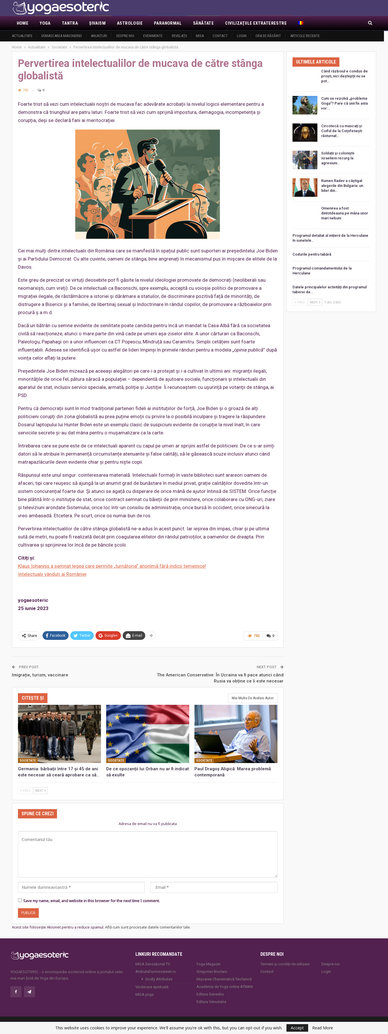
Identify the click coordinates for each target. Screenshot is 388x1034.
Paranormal (168, 23)
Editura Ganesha (210, 993)
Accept (297, 1028)
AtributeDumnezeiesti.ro (155, 971)
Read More (322, 1028)
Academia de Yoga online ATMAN (224, 986)
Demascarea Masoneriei (61, 36)
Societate (28, 760)
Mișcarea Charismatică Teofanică (224, 978)
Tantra (70, 23)
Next (40, 790)
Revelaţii (179, 36)
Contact (220, 36)
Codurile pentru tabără (312, 254)
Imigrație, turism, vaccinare (40, 674)
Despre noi (125, 36)
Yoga (45, 23)
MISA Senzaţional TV (152, 963)
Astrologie (130, 23)
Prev (25, 790)
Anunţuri (99, 36)
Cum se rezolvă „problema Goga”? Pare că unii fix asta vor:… (344, 103)
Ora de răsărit (268, 36)
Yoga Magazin (208, 963)
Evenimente (153, 36)
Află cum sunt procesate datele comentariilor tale (147, 926)
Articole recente (305, 36)
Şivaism (97, 23)
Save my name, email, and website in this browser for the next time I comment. (91, 900)
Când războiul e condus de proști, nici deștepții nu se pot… (344, 76)
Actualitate (22, 36)
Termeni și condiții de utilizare (285, 963)
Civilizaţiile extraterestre (256, 23)
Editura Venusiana (211, 1001)
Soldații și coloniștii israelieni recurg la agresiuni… (337, 158)
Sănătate (203, 23)
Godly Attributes (158, 978)
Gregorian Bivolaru (211, 971)
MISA (200, 36)
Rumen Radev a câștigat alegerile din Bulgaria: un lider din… (342, 186)
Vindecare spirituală (151, 986)
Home (23, 23)
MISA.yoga (144, 994)
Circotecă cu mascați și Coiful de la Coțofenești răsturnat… (341, 131)
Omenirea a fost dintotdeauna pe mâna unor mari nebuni (344, 213)
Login (242, 36)
